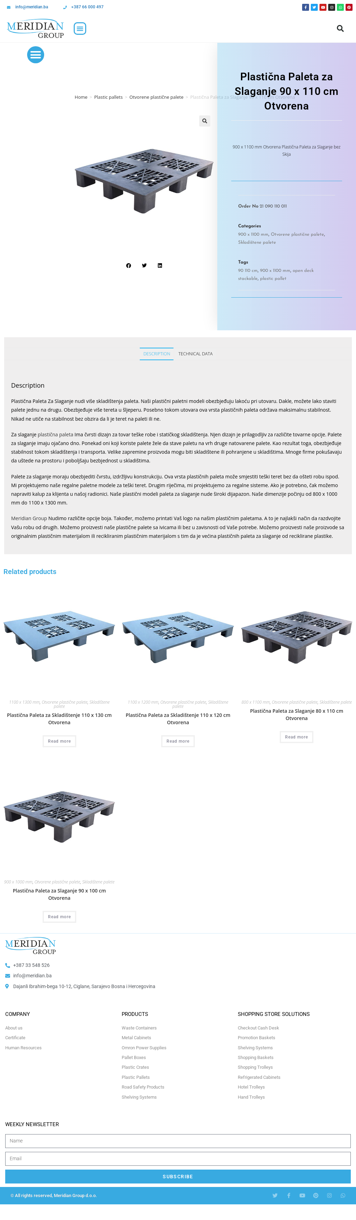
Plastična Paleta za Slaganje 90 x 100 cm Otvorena (59, 894)
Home (81, 97)
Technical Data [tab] (195, 354)
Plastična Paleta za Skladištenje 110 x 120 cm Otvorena (178, 719)
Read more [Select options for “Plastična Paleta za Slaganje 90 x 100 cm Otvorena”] (59, 916)
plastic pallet (273, 278)
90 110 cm (248, 270)
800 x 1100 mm (255, 702)
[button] (80, 28)
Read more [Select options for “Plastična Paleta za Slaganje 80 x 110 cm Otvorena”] (296, 737)
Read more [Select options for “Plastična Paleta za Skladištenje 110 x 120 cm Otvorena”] (178, 741)
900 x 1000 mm (18, 882)
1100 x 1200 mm (143, 702)
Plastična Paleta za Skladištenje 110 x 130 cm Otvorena (59, 719)
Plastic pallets (108, 97)
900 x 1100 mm (253, 234)
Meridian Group (29, 518)
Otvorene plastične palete (156, 97)
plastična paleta (55, 434)
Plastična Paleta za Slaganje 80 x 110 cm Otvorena (296, 714)
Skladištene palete (257, 242)
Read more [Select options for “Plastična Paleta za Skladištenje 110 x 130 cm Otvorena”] (59, 741)
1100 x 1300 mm (24, 702)
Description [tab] (156, 354)
